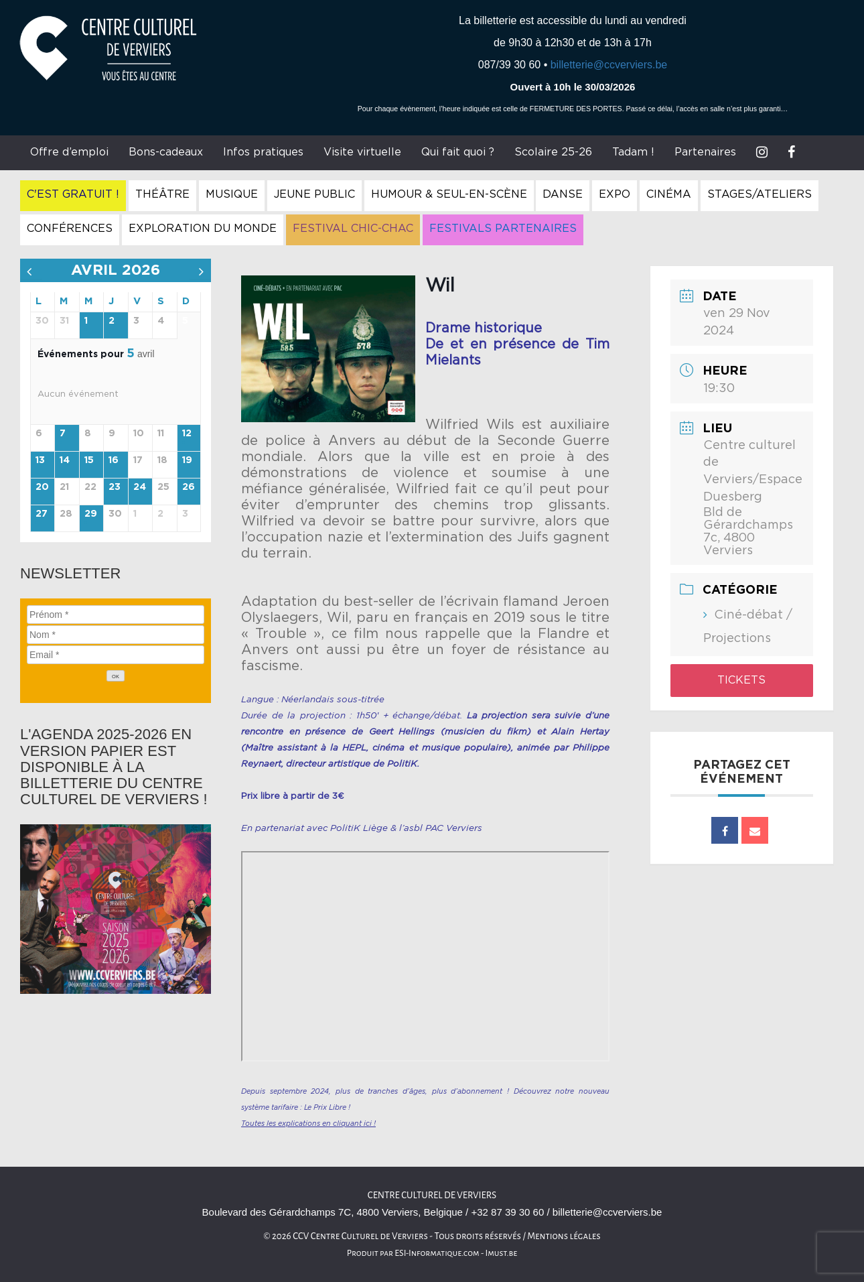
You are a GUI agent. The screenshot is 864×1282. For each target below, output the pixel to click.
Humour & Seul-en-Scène (449, 194)
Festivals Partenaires (503, 228)
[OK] (115, 676)
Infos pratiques (263, 152)
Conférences (70, 228)
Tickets (741, 680)
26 (188, 487)
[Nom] (115, 634)
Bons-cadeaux (166, 152)
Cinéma (668, 194)
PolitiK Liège (359, 828)
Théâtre (162, 194)
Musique (232, 194)
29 (90, 514)
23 (115, 487)
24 (139, 487)
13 (40, 460)
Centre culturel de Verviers (432, 1195)
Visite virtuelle (362, 152)
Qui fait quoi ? (457, 152)
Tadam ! (633, 152)
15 (89, 460)
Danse (563, 194)
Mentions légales (564, 1236)
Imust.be (502, 1253)
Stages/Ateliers (759, 194)
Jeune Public (314, 194)
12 (187, 433)
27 (41, 514)
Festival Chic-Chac (353, 228)
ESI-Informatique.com (436, 1253)
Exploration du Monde (203, 228)
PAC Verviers (453, 828)
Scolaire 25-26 (553, 152)
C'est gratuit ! (73, 194)
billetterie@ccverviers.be (609, 64)
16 (114, 460)
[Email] (115, 654)
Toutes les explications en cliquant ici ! (308, 1123)
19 (187, 460)
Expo (614, 194)
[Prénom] (115, 614)
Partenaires (705, 152)
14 (65, 460)
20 (42, 487)
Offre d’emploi (69, 152)
